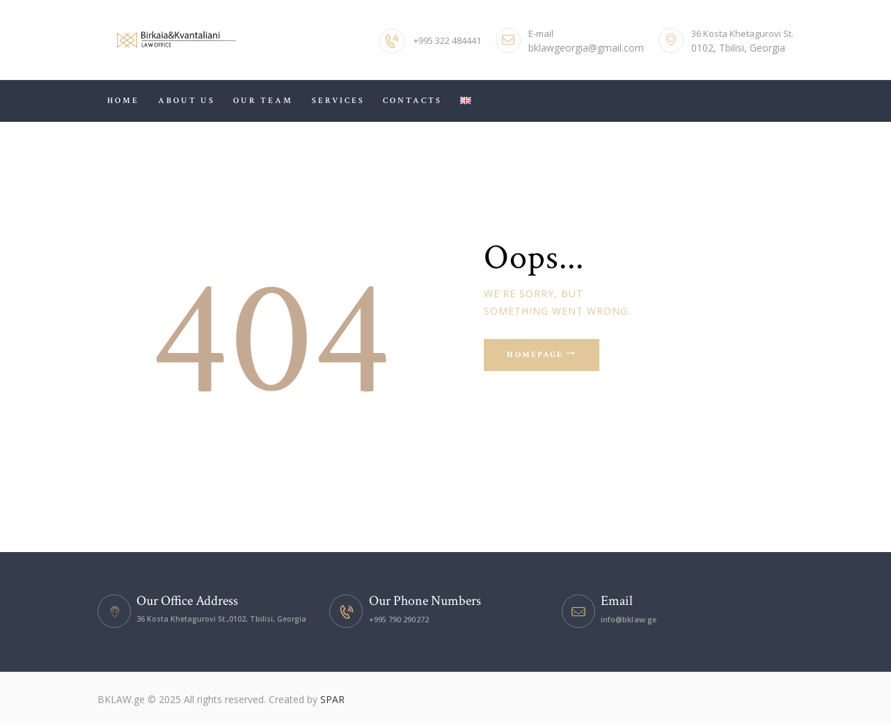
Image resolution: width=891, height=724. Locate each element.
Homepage (538, 356)
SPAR (332, 699)
